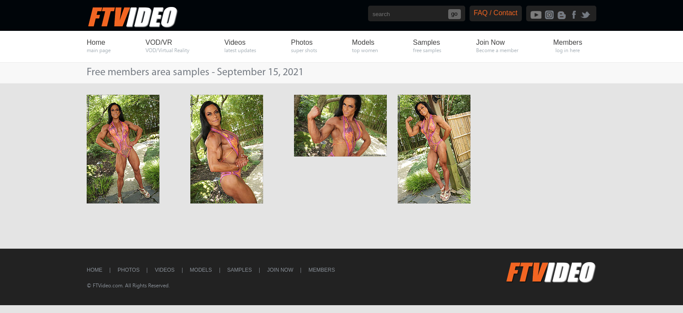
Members (321, 270)
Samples (239, 270)
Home (94, 270)
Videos (164, 270)
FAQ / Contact (495, 13)
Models (201, 270)
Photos (128, 270)
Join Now (280, 270)
